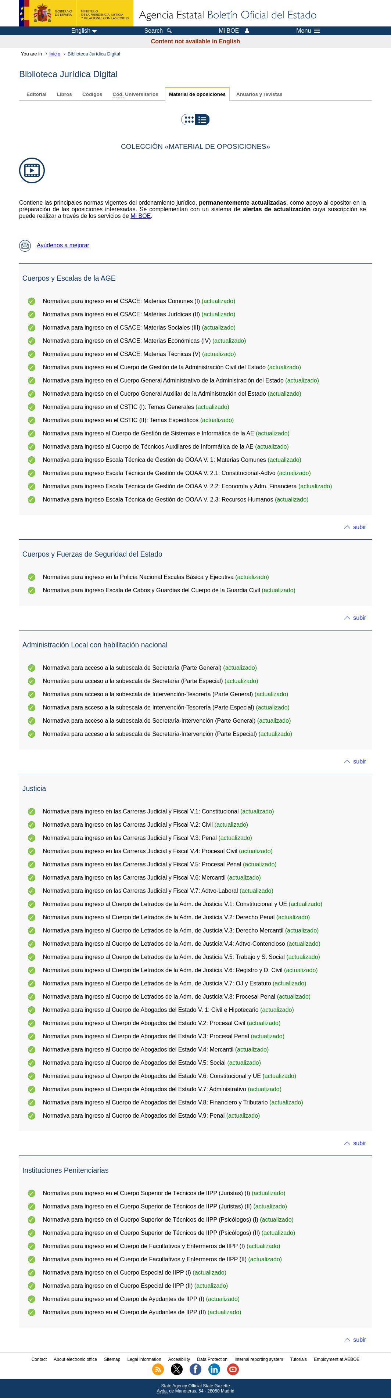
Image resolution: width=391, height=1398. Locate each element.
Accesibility (179, 1359)
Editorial (36, 94)
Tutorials (298, 1359)
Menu (308, 31)
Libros (64, 94)
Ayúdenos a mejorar (54, 245)
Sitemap (112, 1359)
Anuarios (259, 94)
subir (359, 527)
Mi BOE (140, 216)
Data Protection (212, 1359)
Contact (39, 1359)
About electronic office (75, 1359)
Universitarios (135, 94)
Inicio (54, 54)
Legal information (144, 1359)
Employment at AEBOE (336, 1359)
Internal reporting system (258, 1359)
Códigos (92, 94)
